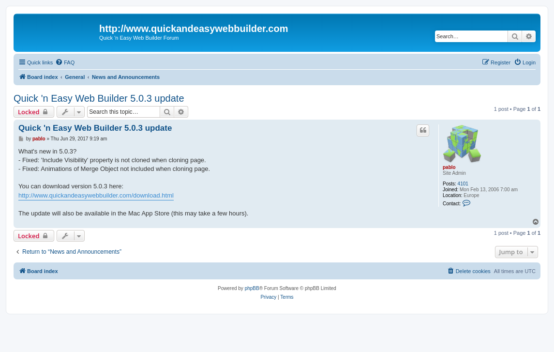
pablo (449, 167)
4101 (463, 183)
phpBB (252, 288)
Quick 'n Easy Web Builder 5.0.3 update (99, 98)
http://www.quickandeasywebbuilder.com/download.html (96, 195)
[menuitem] (65, 62)
